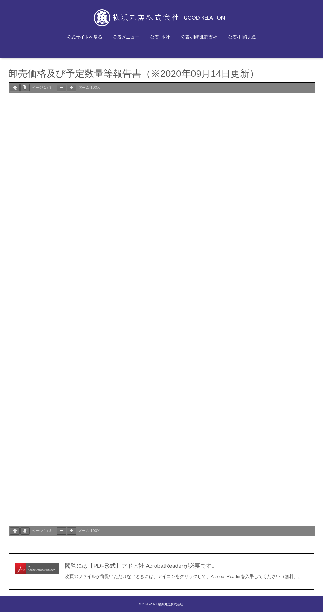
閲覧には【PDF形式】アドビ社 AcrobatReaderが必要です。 (141, 566)
